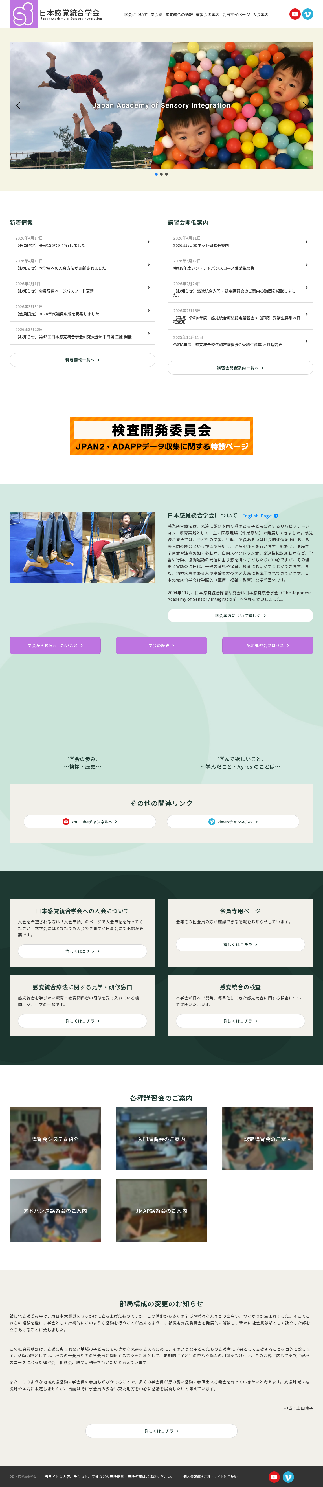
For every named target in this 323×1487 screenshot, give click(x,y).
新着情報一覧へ (80, 360)
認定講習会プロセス (265, 645)
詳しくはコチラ (80, 951)
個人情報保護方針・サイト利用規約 (210, 1476)
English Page (260, 515)
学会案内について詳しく (238, 615)
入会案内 (261, 14)
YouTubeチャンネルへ (87, 821)
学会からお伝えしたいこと (53, 645)
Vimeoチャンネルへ (230, 821)
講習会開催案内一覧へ (238, 367)
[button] (18, 105)
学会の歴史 (159, 645)
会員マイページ (236, 14)
